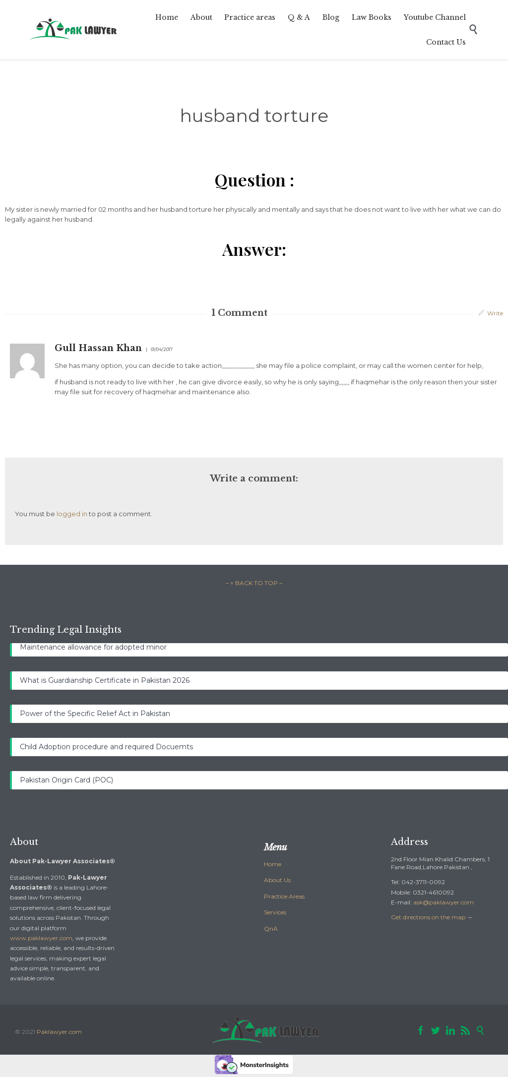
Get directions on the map (428, 917)
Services (275, 912)
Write (495, 313)
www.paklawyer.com (41, 938)
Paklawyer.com (59, 1031)
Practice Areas (284, 896)
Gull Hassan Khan (98, 348)
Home (272, 864)
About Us (277, 880)
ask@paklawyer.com (443, 902)
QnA (271, 928)
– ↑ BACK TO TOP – (254, 583)
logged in (72, 514)
